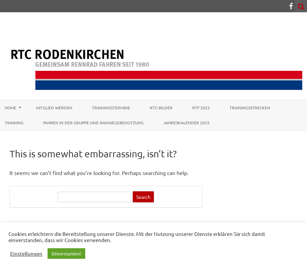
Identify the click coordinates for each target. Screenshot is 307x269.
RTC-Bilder (161, 107)
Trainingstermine (111, 107)
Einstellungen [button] (26, 254)
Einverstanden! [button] (66, 253)
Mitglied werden (54, 107)
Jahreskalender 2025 (186, 122)
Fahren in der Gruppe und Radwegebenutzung (93, 122)
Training (14, 122)
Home (10, 107)
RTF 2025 (201, 107)
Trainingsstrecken (250, 107)
